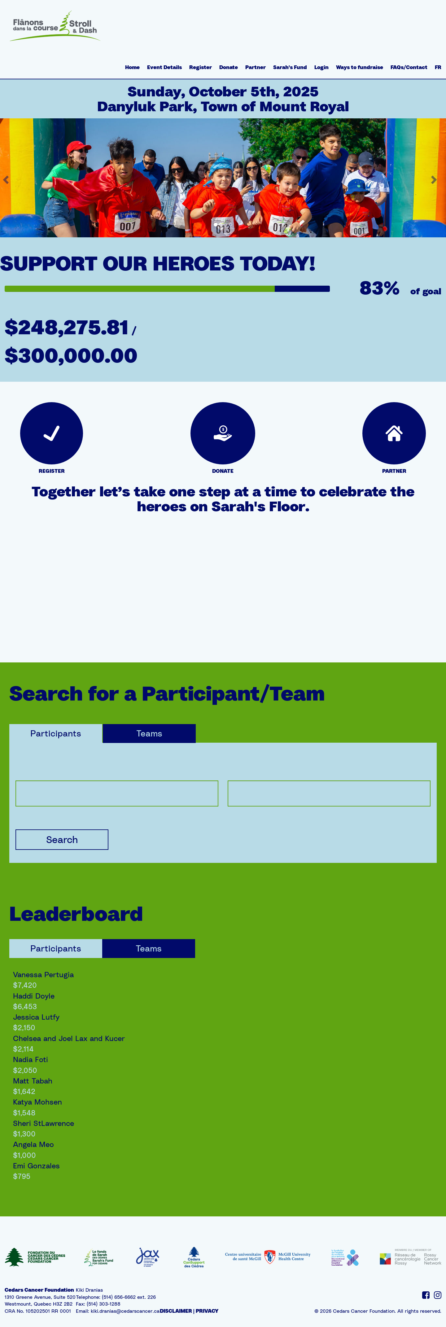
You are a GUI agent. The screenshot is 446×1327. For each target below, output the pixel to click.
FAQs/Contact (409, 67)
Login (321, 67)
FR (438, 67)
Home (132, 67)
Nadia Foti (30, 1059)
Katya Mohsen (37, 1101)
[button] (435, 177)
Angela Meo (33, 1144)
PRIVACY (207, 1311)
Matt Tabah (32, 1080)
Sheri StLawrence (43, 1123)
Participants (55, 733)
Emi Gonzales (36, 1165)
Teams (149, 733)
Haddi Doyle (34, 995)
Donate (228, 67)
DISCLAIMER (176, 1311)
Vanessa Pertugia (43, 974)
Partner (255, 67)
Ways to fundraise (359, 67)
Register (200, 67)
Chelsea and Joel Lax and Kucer (69, 1038)
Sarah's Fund (290, 67)
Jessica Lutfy (36, 1017)
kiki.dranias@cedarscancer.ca (125, 1311)
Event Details (164, 67)
